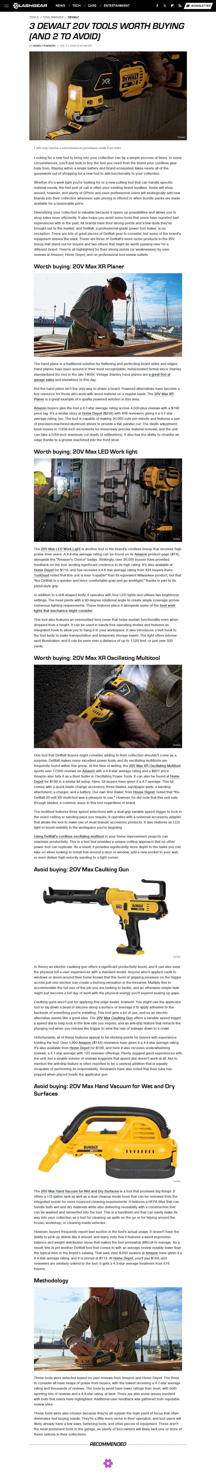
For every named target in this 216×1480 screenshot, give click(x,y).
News (60, 5)
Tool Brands (53, 17)
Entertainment (117, 5)
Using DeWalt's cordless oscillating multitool (69, 836)
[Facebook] (157, 6)
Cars (92, 5)
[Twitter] (165, 6)
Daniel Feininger (44, 45)
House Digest (144, 792)
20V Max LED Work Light (60, 549)
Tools (34, 17)
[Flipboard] (172, 6)
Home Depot (92, 413)
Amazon (40, 408)
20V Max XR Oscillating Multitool (154, 765)
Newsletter (198, 6)
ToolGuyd (41, 575)
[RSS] (180, 6)
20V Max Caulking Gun (115, 1018)
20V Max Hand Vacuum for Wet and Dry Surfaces (80, 1191)
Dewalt (73, 17)
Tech (77, 5)
